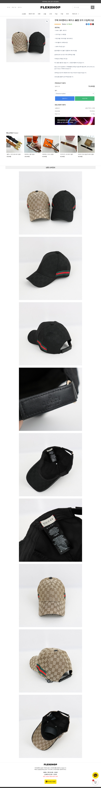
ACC (67, 14)
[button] (47, 21)
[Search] (92, 7)
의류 (39, 14)
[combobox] (82, 7)
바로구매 (84, 98)
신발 (44, 14)
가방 (62, 14)
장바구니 (20, 7)
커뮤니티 (75, 13)
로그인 (8, 7)
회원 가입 (14, 7)
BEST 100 (32, 14)
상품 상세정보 (50, 167)
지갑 (56, 14)
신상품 (24, 14)
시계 (50, 14)
